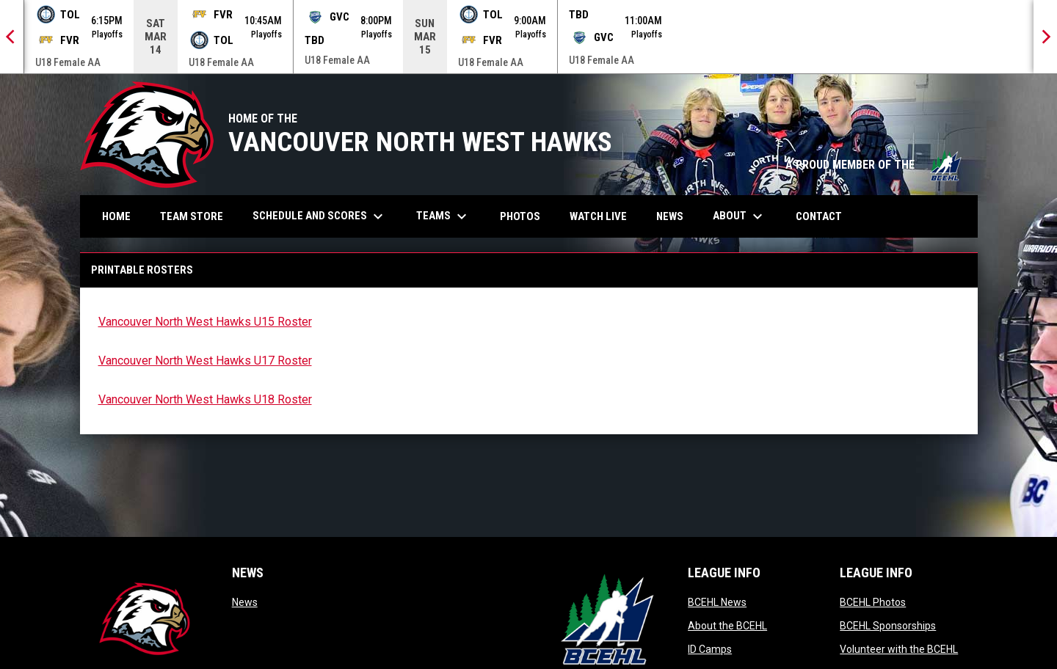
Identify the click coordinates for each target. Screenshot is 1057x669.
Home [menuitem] (116, 216)
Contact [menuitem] (819, 216)
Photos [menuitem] (525, 216)
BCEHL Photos (873, 602)
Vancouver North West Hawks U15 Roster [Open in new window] (205, 322)
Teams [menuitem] (443, 216)
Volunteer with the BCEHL (899, 649)
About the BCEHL (727, 626)
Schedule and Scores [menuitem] (320, 216)
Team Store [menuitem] (197, 216)
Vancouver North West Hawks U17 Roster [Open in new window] (205, 361)
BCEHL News (717, 602)
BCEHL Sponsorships (888, 626)
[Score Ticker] (528, 36)
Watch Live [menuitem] (604, 216)
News (245, 602)
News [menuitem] (669, 216)
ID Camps (710, 649)
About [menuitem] (739, 216)
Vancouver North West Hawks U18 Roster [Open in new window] (205, 399)
